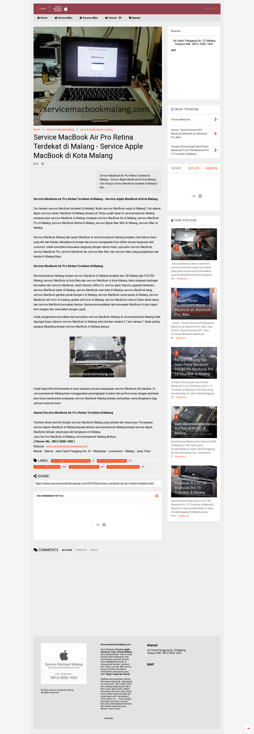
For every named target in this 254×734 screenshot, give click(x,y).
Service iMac (88, 17)
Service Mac (63, 17)
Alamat (134, 17)
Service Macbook (188, 255)
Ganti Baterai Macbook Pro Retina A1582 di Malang (192, 428)
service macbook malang (60, 129)
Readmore (182, 278)
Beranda (109, 718)
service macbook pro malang (96, 129)
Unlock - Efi (113, 17)
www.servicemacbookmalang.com (67, 446)
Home (42, 17)
